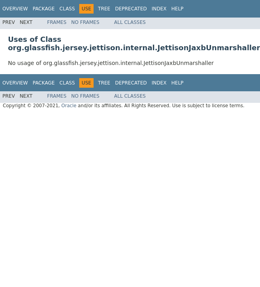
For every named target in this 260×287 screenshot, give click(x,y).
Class (67, 9)
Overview (15, 9)
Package (44, 9)
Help (177, 9)
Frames (56, 22)
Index (159, 9)
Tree (104, 9)
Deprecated (131, 9)
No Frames (85, 22)
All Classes (130, 22)
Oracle (68, 105)
